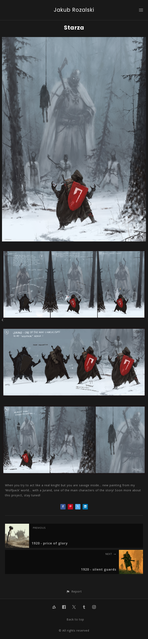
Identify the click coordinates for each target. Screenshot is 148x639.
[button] (74, 591)
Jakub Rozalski (74, 9)
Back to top (75, 619)
